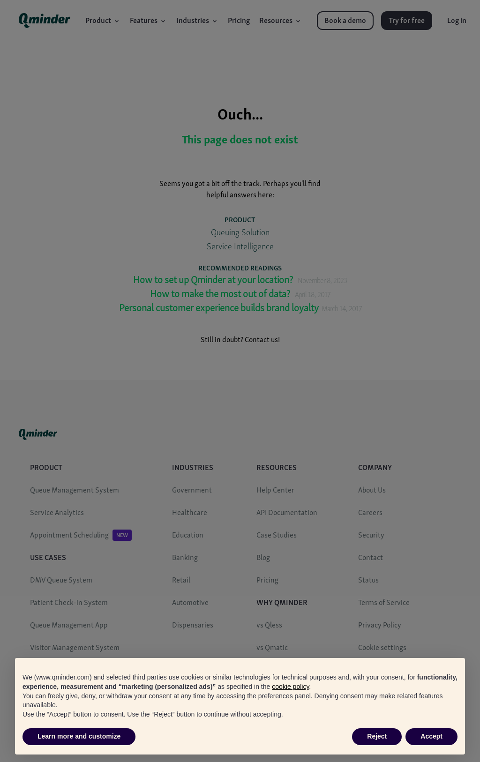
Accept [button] (431, 736)
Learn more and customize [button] (79, 736)
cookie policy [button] (290, 686)
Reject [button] (377, 736)
